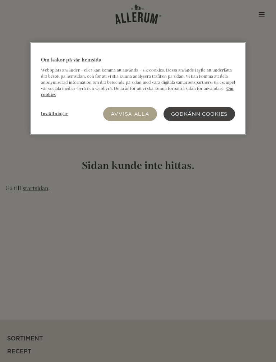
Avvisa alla (130, 114)
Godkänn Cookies (199, 114)
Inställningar (54, 114)
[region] (138, 88)
